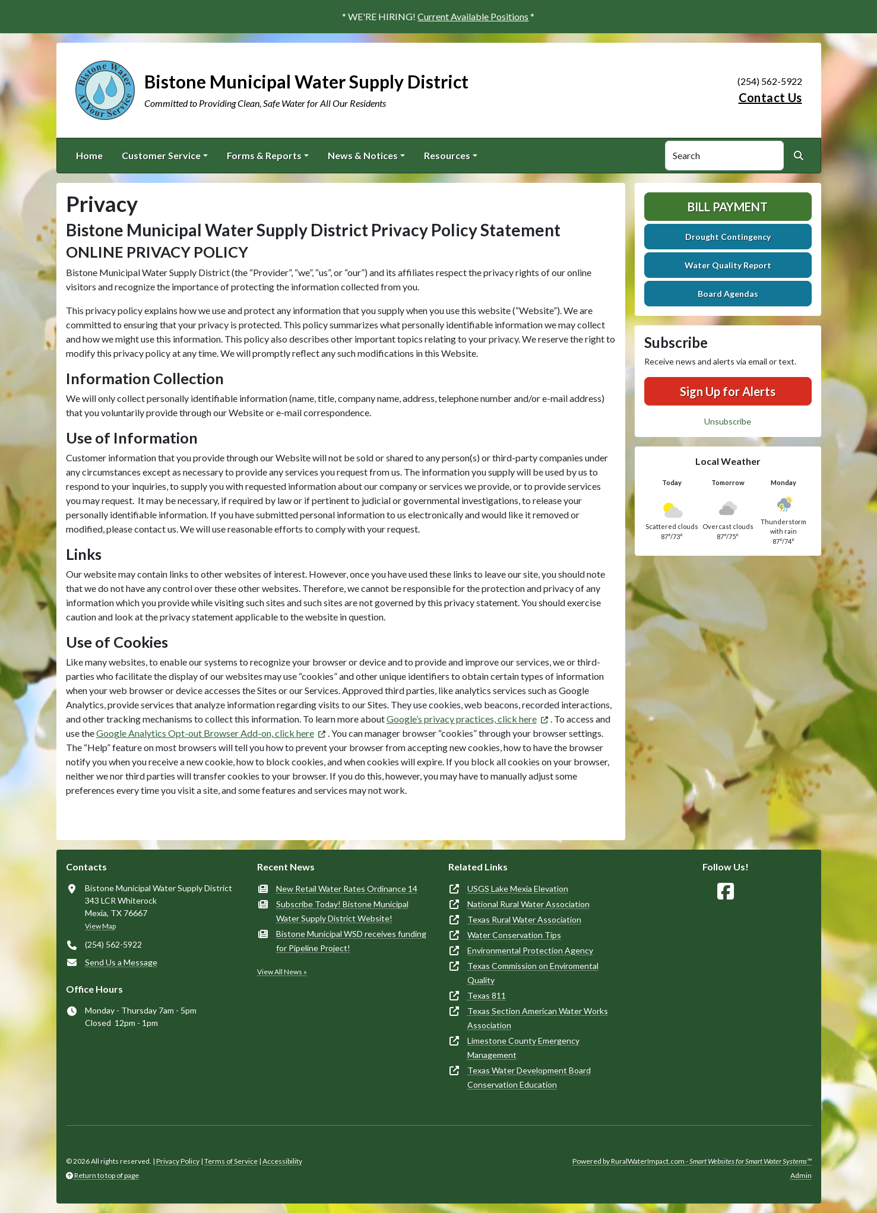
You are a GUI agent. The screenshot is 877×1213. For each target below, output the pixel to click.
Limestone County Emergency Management (523, 1047)
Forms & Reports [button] (264, 155)
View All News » (282, 971)
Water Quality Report (728, 265)
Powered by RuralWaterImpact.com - (692, 1161)
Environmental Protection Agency (530, 950)
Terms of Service (231, 1161)
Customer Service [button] (161, 155)
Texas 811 (486, 995)
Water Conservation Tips (514, 935)
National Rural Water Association (528, 904)
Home (89, 155)
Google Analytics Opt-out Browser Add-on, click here (205, 733)
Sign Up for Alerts (727, 391)
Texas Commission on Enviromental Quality (533, 973)
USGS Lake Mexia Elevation (517, 888)
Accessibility (282, 1161)
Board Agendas (728, 294)
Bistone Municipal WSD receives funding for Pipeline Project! (351, 941)
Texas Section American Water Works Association (537, 1018)
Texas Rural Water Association (524, 919)
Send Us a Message (121, 962)
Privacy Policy (178, 1161)
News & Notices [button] (363, 155)
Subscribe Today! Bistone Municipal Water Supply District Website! (342, 911)
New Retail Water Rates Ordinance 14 (346, 888)
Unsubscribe (727, 421)
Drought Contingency (728, 237)
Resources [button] (447, 155)
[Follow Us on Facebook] (725, 891)
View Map (100, 925)
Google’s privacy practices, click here (462, 718)
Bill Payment (728, 206)
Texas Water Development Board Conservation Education (529, 1077)
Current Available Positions (472, 16)
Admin (801, 1175)
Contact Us (770, 97)
